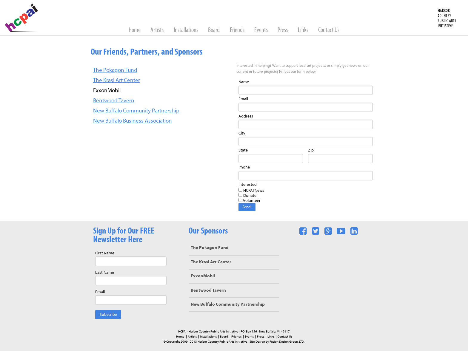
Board (214, 30)
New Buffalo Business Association (132, 121)
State (243, 150)
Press (283, 30)
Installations (186, 30)
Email (243, 99)
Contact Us (328, 30)
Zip (311, 150)
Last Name (104, 272)
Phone (244, 167)
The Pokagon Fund (115, 70)
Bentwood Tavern (113, 101)
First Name (104, 253)
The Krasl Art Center (116, 81)
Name (243, 82)
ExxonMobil (203, 276)
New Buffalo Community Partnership (136, 111)
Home (135, 30)
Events (261, 30)
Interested (247, 185)
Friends (237, 30)
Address (245, 116)
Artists (157, 30)
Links (303, 30)
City (241, 133)
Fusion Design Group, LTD (287, 342)
